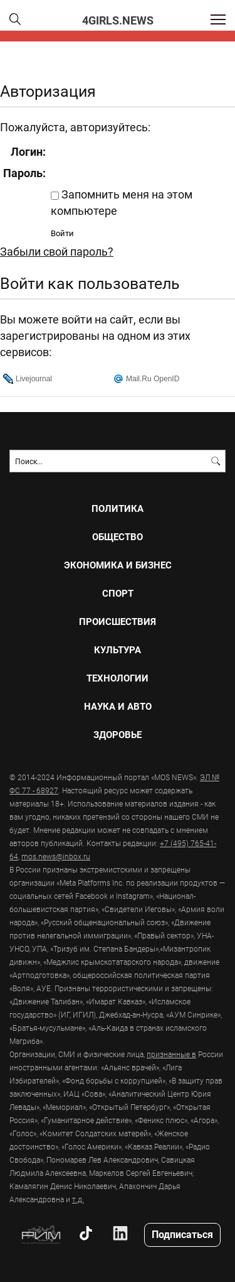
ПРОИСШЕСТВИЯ (117, 621)
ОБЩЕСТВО (117, 536)
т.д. (78, 1199)
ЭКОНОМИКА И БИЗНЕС (118, 565)
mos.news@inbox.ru (55, 856)
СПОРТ (117, 593)
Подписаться (182, 1234)
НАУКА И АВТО (118, 706)
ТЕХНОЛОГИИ (117, 678)
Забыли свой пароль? (56, 251)
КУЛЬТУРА (117, 650)
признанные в (171, 1054)
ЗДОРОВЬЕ (117, 734)
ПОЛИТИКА (117, 508)
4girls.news (118, 20)
